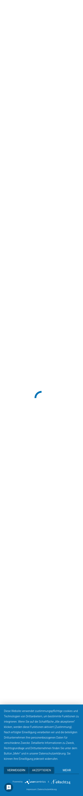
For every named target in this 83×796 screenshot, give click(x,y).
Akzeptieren (41, 770)
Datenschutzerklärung (47, 789)
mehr (67, 770)
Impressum (31, 789)
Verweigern (16, 770)
